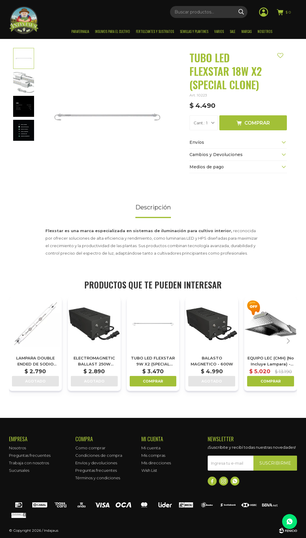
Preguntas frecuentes (30, 455)
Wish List (149, 470)
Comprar (257, 123)
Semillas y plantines (194, 31)
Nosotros (265, 31)
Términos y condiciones (97, 477)
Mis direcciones (156, 462)
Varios (219, 31)
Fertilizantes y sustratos (155, 31)
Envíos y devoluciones (96, 462)
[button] (288, 340)
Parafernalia (80, 31)
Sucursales (19, 470)
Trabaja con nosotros (29, 462)
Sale (232, 31)
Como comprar (90, 447)
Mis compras (153, 455)
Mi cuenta (150, 447)
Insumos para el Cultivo (112, 31)
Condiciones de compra (98, 455)
